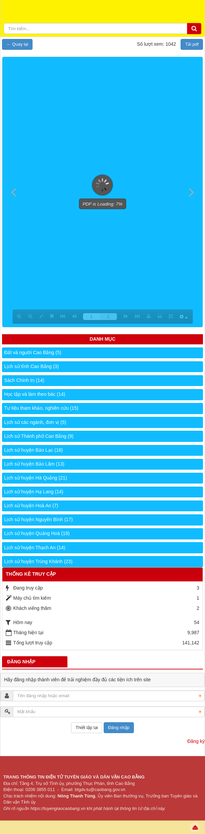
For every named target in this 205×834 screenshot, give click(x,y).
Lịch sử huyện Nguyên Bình (38, 519)
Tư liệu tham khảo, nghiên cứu (41, 408)
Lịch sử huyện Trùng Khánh (38, 561)
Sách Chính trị (24, 380)
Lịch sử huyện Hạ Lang (33, 491)
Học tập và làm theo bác (34, 394)
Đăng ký (196, 741)
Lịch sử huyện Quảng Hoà (36, 533)
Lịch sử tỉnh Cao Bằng (31, 366)
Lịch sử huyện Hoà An (31, 505)
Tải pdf (192, 44)
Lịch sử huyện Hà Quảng (35, 477)
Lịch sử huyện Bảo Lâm (34, 464)
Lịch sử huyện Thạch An (34, 547)
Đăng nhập (118, 727)
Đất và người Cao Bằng (32, 352)
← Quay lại (17, 44)
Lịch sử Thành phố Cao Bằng (39, 436)
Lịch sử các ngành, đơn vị (35, 422)
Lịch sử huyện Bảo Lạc (33, 450)
